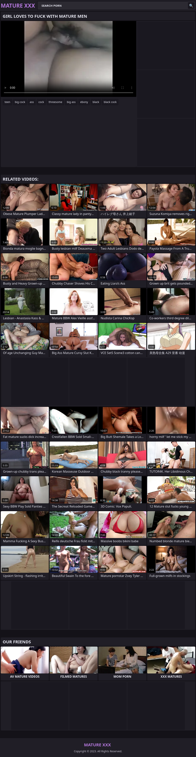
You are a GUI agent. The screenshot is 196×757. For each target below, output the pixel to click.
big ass (71, 102)
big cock (20, 102)
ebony (84, 102)
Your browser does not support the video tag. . (68, 59)
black (96, 102)
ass (32, 102)
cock (41, 102)
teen (7, 102)
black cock (110, 102)
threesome (55, 102)
